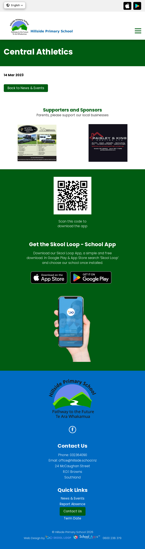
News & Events (72, 498)
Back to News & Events (26, 88)
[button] (14, 5)
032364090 (78, 455)
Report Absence (72, 504)
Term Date (72, 518)
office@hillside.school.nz (78, 460)
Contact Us (72, 511)
